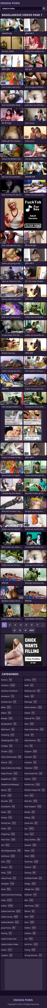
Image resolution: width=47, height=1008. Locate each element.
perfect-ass (32, 784)
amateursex (8, 702)
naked (30, 713)
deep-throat (9, 773)
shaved (31, 845)
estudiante (8, 806)
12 (14, 630)
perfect (30, 779)
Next (31, 630)
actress (6, 680)
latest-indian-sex (8, 939)
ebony (6, 790)
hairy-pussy (8, 878)
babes (6, 713)
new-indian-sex (34, 729)
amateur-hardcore (9, 691)
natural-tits (32, 718)
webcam (31, 895)
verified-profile (33, 878)
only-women (33, 740)
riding (30, 817)
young (30, 950)
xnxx (29, 922)
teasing (30, 872)
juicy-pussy (8, 928)
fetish (6, 828)
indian (7, 906)
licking (30, 680)
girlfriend (8, 856)
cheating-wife (9, 740)
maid (29, 685)
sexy (29, 834)
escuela (6, 801)
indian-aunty (9, 917)
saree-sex (31, 823)
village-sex (32, 889)
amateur (8, 685)
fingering (8, 834)
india (6, 900)
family (6, 817)
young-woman (33, 955)
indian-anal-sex (11, 911)
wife (29, 917)
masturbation (33, 707)
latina (6, 950)
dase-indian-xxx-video (11, 768)
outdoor (31, 762)
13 (20, 630)
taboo (30, 850)
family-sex (8, 823)
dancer (6, 762)
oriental (30, 757)
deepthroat (9, 779)
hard (6, 889)
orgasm (31, 751)
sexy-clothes (32, 839)
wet (29, 900)
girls (6, 861)
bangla (7, 718)
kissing (6, 933)
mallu (29, 696)
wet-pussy (32, 906)
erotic (6, 795)
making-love (32, 691)
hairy (6, 872)
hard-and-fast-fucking (11, 895)
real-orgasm (33, 806)
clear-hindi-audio (11, 757)
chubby (7, 746)
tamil (30, 856)
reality (30, 812)
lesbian (7, 955)
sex (29, 828)
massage (31, 702)
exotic (6, 812)
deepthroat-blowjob (10, 785)
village (30, 884)
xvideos (30, 933)
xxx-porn (31, 944)
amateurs (7, 696)
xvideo (30, 928)
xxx (29, 939)
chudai (7, 751)
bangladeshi (9, 724)
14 (25, 630)
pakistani (31, 768)
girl (5, 845)
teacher (30, 867)
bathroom (8, 729)
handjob (7, 884)
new (29, 724)
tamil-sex (31, 861)
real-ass (31, 801)
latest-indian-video (9, 945)
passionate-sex (33, 773)
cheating (8, 735)
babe (6, 707)
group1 (6, 867)
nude (29, 735)
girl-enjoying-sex (11, 850)
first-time (8, 839)
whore (30, 911)
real (29, 795)
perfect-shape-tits (35, 790)
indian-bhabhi (10, 922)
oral (29, 746)
